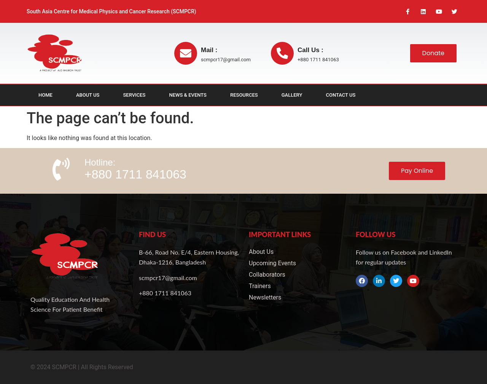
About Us (88, 95)
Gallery (292, 95)
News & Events (188, 95)
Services (134, 95)
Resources (244, 95)
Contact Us (340, 95)
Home (45, 95)
